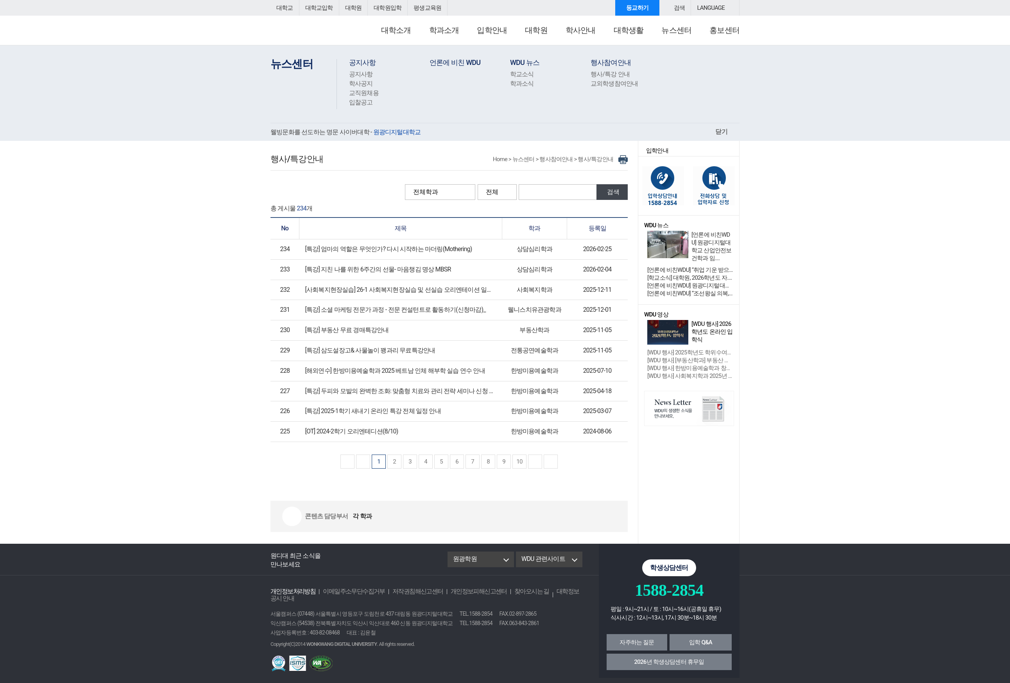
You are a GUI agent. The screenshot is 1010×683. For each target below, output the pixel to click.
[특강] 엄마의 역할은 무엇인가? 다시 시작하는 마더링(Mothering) (384, 249)
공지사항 (361, 62)
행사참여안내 (610, 62)
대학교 (284, 7)
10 (519, 461)
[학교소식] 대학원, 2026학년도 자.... (687, 277)
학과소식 (521, 83)
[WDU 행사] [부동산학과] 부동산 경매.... (690, 360)
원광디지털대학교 (313, 33)
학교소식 (521, 74)
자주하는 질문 (637, 642)
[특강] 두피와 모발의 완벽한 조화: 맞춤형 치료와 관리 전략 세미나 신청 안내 (397, 391)
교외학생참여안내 (613, 83)
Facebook (337, 559)
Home (506, 159)
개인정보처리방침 (291, 591)
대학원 (350, 7)
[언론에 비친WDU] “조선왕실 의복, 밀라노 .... (690, 293)
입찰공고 (360, 102)
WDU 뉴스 (524, 62)
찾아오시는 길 (516, 591)
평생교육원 (420, 7)
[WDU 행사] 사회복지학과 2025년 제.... (690, 375)
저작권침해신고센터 (408, 591)
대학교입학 (317, 7)
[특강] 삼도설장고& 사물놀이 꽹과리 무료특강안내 (366, 350)
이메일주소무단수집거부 (348, 591)
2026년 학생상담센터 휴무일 (669, 661)
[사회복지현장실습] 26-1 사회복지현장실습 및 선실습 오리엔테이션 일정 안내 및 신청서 (412, 289)
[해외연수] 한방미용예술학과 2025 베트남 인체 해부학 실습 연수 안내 (390, 370)
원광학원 (464, 559)
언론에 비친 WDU (454, 62)
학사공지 (360, 83)
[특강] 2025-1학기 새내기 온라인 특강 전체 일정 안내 (369, 411)
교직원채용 (363, 93)
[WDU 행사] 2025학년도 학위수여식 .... (690, 352)
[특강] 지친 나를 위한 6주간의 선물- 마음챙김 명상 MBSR (374, 269)
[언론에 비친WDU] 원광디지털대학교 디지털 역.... (690, 285)
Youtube (374, 559)
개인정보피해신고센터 (466, 591)
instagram (392, 559)
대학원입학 (382, 7)
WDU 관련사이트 (542, 559)
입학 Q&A (700, 642)
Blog (356, 559)
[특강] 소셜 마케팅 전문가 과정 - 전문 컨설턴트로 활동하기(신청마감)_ (390, 309)
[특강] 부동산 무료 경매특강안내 (344, 330)
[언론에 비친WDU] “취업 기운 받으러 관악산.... (690, 269)
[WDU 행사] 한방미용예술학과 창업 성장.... (690, 368)
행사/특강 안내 (609, 74)
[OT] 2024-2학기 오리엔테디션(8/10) (350, 431)
